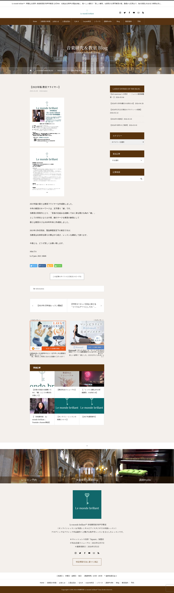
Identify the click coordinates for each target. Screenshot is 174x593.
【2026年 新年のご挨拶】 (119, 125)
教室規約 (128, 21)
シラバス (97, 21)
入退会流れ (66, 21)
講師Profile (108, 21)
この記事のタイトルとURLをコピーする (67, 276)
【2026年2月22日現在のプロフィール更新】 (126, 109)
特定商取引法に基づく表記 (87, 562)
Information (43, 91)
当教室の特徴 (45, 21)
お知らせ (56, 21)
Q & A (76, 21)
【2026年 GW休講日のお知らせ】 (122, 103)
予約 (139, 21)
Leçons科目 (87, 21)
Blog (118, 21)
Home (35, 21)
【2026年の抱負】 (116, 119)
